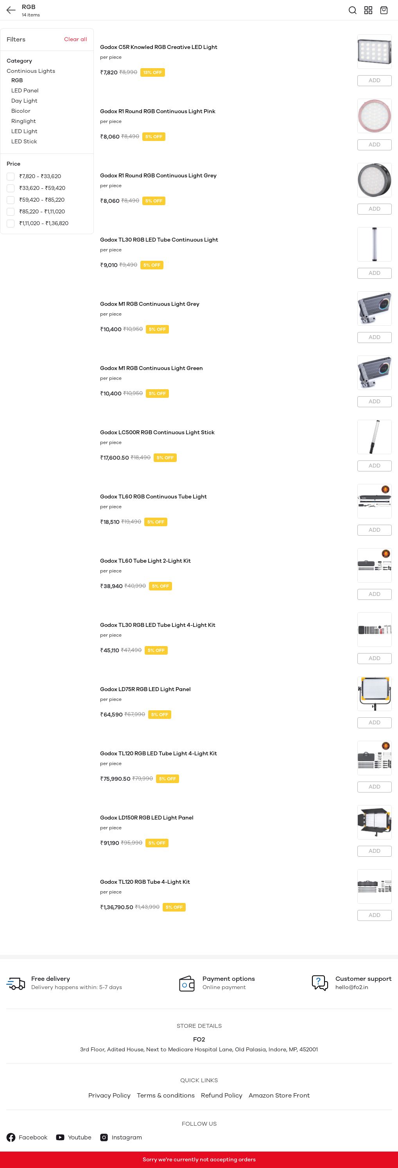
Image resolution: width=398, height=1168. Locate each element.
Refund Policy (221, 1095)
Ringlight (23, 121)
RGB (17, 80)
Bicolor (20, 111)
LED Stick (24, 141)
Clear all (75, 39)
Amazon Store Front (279, 1095)
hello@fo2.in (351, 987)
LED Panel (25, 90)
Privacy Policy (109, 1095)
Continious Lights (47, 107)
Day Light (24, 100)
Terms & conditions (166, 1095)
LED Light (24, 131)
